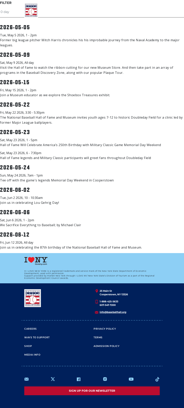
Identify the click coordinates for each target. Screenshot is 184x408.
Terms (98, 338)
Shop (28, 346)
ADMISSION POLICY (106, 346)
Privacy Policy (105, 329)
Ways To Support (37, 338)
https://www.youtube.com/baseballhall (131, 379)
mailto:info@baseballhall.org (26, 379)
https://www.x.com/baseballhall (53, 379)
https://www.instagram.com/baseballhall (105, 379)
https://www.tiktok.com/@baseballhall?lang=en (157, 379)
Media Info (32, 355)
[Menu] (152, 10)
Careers (30, 329)
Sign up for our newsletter (92, 390)
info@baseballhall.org (113, 312)
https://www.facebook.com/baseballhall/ (78, 379)
